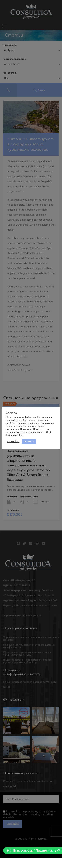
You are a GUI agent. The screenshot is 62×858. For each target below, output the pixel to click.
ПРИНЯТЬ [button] (29, 441)
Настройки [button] (13, 441)
